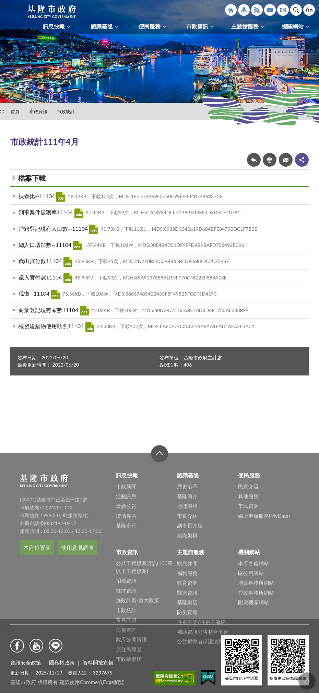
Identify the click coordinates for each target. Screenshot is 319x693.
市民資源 (248, 568)
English (283, 10)
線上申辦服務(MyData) (264, 578)
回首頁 (231, 10)
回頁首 (307, 681)
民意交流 (248, 549)
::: (4, 5)
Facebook (17, 646)
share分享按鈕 (302, 160)
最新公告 (126, 568)
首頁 (15, 111)
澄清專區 (126, 578)
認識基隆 (102, 26)
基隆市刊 (126, 588)
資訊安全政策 (25, 662)
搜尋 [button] (296, 10)
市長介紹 (187, 578)
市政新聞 (126, 549)
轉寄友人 (286, 160)
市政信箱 (270, 10)
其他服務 (248, 558)
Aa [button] (309, 10)
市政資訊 (197, 26)
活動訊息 (126, 558)
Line (55, 646)
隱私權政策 (62, 662)
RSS (257, 10)
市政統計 (66, 111)
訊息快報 (54, 26)
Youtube (36, 646)
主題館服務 (245, 26)
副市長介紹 (190, 588)
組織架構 (187, 598)
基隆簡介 (187, 558)
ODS (60, 197)
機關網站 (293, 26)
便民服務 (150, 26)
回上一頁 (254, 160)
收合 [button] (159, 515)
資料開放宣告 (98, 662)
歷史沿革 (187, 549)
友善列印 (269, 160)
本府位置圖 (37, 609)
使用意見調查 (77, 609)
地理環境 (187, 568)
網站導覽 (244, 10)
